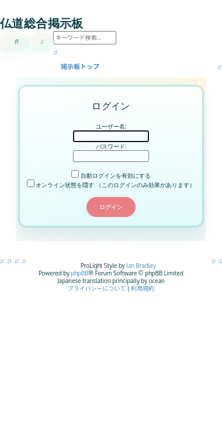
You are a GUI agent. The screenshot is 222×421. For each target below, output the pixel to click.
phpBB (80, 273)
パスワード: (111, 146)
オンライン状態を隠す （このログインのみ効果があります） (111, 184)
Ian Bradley (141, 265)
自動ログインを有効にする (111, 175)
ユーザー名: (111, 126)
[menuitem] (221, 261)
